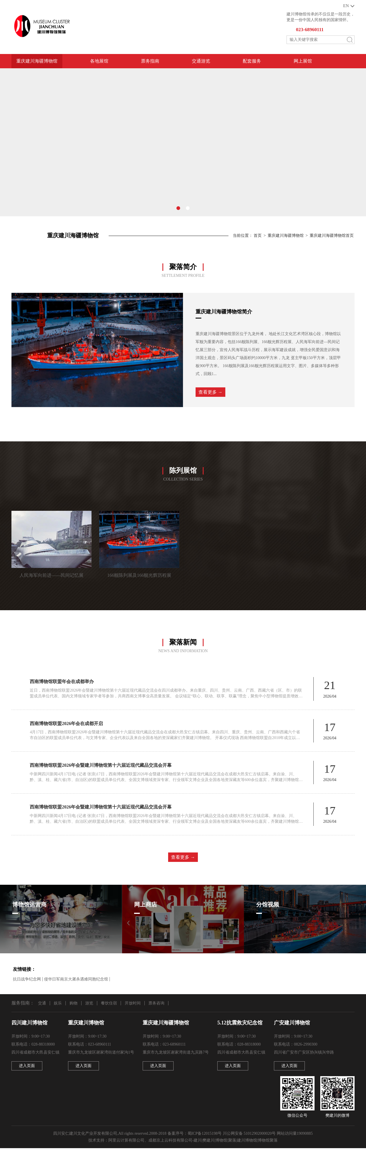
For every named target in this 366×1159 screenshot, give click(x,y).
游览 (89, 1013)
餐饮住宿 (109, 1013)
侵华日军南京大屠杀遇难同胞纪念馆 (76, 989)
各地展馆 (99, 62)
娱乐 (58, 1013)
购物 (73, 1013)
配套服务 (252, 62)
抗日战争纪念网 (27, 989)
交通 (42, 1013)
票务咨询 (156, 1013)
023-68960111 (311, 30)
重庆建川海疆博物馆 (36, 62)
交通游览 (201, 62)
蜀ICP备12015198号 (205, 1144)
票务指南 (150, 62)
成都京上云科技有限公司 (170, 1151)
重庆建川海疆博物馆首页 (332, 235)
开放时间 (133, 1013)
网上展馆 (303, 62)
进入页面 (27, 1076)
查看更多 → (210, 394)
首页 (258, 235)
